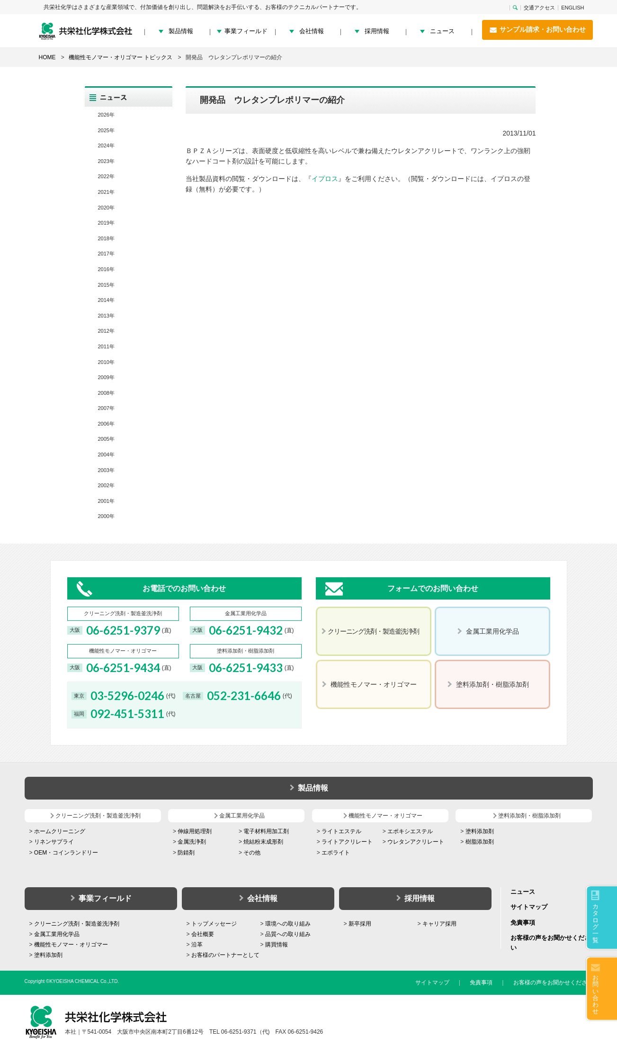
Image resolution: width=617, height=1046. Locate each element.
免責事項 (522, 922)
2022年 (106, 176)
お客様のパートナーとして (225, 955)
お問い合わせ (595, 994)
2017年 (106, 253)
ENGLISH (572, 7)
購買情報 (276, 944)
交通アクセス (539, 7)
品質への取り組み (288, 934)
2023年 (106, 161)
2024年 (106, 145)
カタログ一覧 (595, 923)
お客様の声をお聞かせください (553, 982)
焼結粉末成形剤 (263, 841)
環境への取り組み (288, 923)
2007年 (106, 408)
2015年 (106, 285)
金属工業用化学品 (57, 934)
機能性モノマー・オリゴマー (71, 944)
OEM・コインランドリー (66, 852)
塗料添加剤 (479, 831)
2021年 (106, 192)
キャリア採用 (439, 923)
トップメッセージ (214, 923)
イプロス (325, 178)
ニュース (442, 31)
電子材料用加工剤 (266, 831)
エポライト (336, 852)
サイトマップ (528, 906)
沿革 (197, 944)
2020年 (106, 207)
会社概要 (202, 934)
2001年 (106, 501)
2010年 (106, 362)
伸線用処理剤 (195, 831)
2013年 (106, 315)
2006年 (106, 424)
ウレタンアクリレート (415, 841)
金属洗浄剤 (192, 841)
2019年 (106, 223)
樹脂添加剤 (479, 841)
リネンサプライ (54, 841)
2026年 (106, 115)
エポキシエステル (410, 831)
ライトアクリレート (347, 841)
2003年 (106, 470)
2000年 (106, 516)
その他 (251, 852)
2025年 (106, 130)
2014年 (106, 300)
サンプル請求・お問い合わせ (537, 30)
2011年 (106, 346)
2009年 (106, 377)
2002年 (106, 485)
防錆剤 (186, 852)
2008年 (106, 393)
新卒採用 (360, 923)
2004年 (106, 454)
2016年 (106, 269)
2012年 (106, 331)
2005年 (106, 439)
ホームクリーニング (59, 831)
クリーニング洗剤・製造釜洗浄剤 (76, 923)
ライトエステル (341, 831)
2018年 (106, 238)
